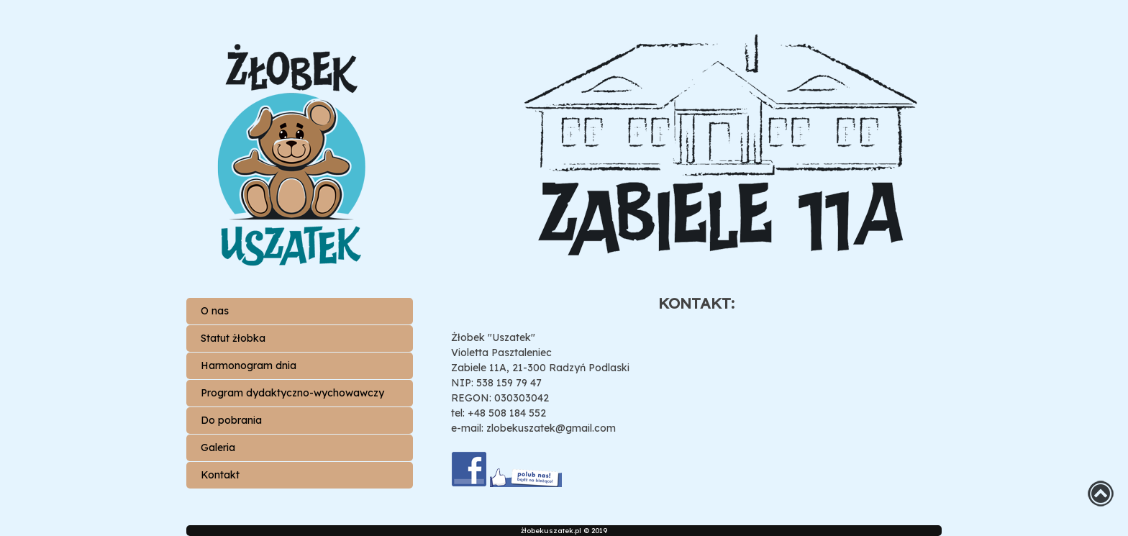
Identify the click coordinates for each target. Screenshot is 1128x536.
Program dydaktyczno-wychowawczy (292, 392)
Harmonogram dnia (248, 365)
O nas (215, 310)
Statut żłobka (233, 338)
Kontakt (220, 474)
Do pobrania (231, 420)
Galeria (218, 447)
